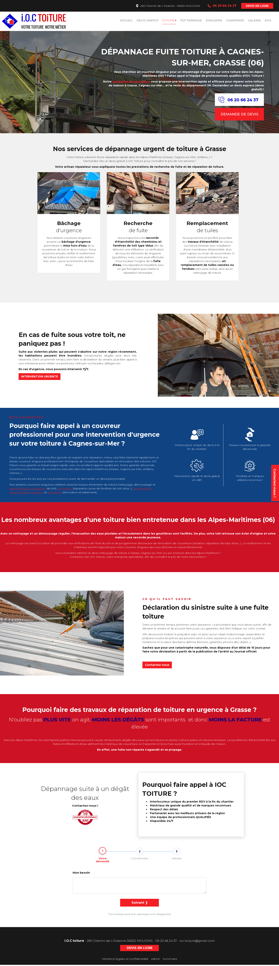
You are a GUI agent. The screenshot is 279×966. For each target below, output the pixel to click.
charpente (55, 492)
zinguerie (37, 492)
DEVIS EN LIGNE (257, 6)
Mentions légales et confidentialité (125, 960)
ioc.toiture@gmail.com (197, 942)
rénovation (65, 488)
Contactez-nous (157, 665)
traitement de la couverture (27, 488)
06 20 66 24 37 (166, 942)
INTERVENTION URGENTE (39, 376)
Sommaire (170, 960)
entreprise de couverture (131, 81)
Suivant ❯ (140, 904)
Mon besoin (81, 874)
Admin (155, 960)
